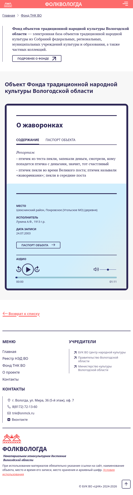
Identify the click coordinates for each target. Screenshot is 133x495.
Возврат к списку (21, 313)
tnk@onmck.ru (23, 413)
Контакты (10, 379)
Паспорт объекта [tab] (60, 140)
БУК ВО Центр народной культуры (102, 352)
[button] (125, 4)
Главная (9, 351)
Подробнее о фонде (36, 59)
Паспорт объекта (38, 245)
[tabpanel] (66, 166)
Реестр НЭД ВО (15, 358)
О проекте (11, 372)
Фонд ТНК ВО (13, 365)
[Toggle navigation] (125, 4)
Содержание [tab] (27, 140)
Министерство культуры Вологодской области (95, 368)
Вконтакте (20, 419)
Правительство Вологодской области (98, 359)
